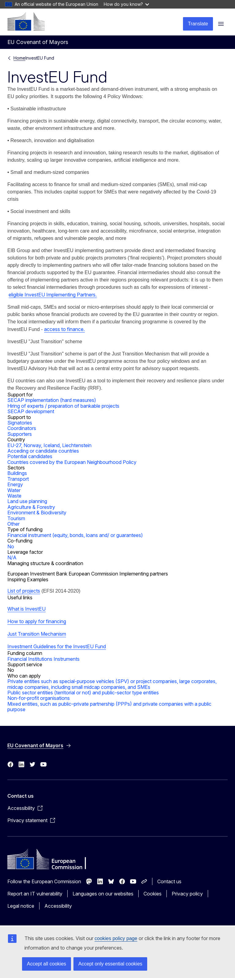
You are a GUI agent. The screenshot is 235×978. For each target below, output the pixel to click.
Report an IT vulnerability (34, 894)
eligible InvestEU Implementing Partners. (53, 295)
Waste (14, 496)
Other (13, 524)
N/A (12, 557)
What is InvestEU (26, 609)
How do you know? (126, 4)
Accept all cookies (46, 963)
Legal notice (20, 906)
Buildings (17, 473)
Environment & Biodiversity (36, 512)
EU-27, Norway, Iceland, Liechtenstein (49, 445)
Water (14, 490)
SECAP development (30, 411)
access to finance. (64, 329)
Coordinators (21, 428)
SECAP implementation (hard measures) (51, 400)
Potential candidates (29, 456)
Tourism (16, 518)
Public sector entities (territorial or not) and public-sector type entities (83, 692)
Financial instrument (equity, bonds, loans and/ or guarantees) (75, 535)
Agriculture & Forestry (31, 507)
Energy (15, 484)
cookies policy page (116, 938)
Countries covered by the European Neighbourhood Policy (71, 462)
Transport (18, 479)
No (10, 546)
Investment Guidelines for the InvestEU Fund (56, 646)
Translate (198, 23)
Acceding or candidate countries (43, 451)
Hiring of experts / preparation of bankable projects (63, 406)
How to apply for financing (36, 621)
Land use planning (27, 501)
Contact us (169, 881)
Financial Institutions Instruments (43, 659)
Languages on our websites (103, 894)
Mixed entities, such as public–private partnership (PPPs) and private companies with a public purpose (109, 706)
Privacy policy (187, 894)
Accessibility (58, 906)
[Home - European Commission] (26, 21)
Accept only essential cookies (110, 963)
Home (19, 58)
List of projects (23, 591)
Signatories (19, 423)
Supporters (19, 434)
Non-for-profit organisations (38, 698)
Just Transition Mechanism (36, 634)
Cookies (153, 894)
